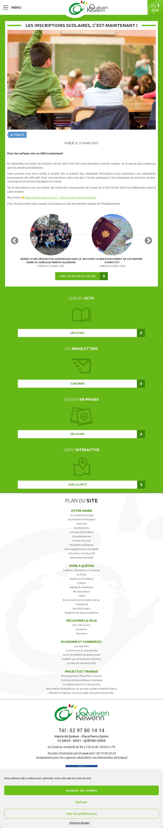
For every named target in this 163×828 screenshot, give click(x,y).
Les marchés (81, 646)
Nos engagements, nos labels (82, 549)
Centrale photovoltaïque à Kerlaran (82, 680)
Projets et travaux (81, 671)
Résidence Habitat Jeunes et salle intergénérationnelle (81, 692)
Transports (81, 604)
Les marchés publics (81, 532)
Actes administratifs (81, 557)
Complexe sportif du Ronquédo (81, 684)
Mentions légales (79, 822)
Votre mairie (81, 510)
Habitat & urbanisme (81, 587)
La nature (81, 629)
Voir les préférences (81, 813)
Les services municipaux (82, 519)
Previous (14, 241)
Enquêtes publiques (81, 544)
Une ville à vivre (81, 625)
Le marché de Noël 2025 (81, 663)
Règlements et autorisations (81, 612)
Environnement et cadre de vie (81, 600)
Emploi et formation (81, 578)
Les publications (81, 536)
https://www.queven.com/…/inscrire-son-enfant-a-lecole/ (60, 197)
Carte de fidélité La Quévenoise (81, 654)
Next (148, 241)
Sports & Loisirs (81, 608)
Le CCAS (81, 574)
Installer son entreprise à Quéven (81, 658)
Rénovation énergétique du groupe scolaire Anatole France (81, 688)
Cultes (81, 595)
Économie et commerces (81, 641)
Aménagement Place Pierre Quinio (81, 675)
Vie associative (81, 591)
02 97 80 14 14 (87, 730)
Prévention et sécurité (81, 553)
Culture (81, 583)
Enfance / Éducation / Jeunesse (81, 570)
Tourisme (81, 633)
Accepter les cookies (81, 790)
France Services (82, 540)
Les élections (81, 527)
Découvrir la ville (81, 620)
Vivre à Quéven (81, 566)
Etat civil (82, 523)
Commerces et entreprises (81, 650)
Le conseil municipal (81, 515)
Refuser (81, 802)
